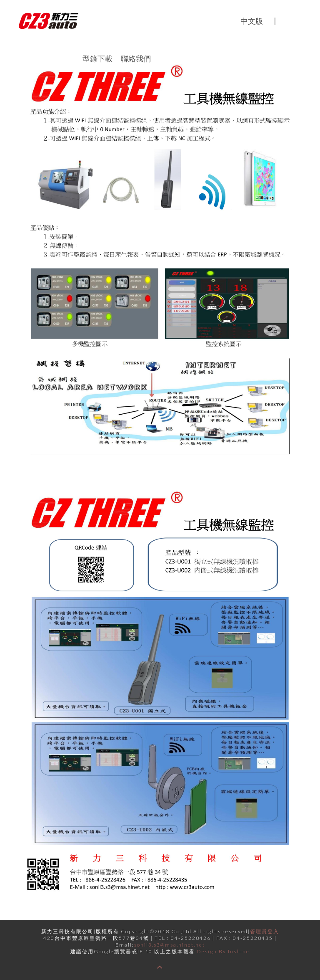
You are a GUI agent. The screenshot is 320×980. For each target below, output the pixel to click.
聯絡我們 (136, 58)
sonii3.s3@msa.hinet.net (169, 945)
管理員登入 (264, 931)
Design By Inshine (223, 951)
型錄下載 (97, 58)
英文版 (251, 96)
